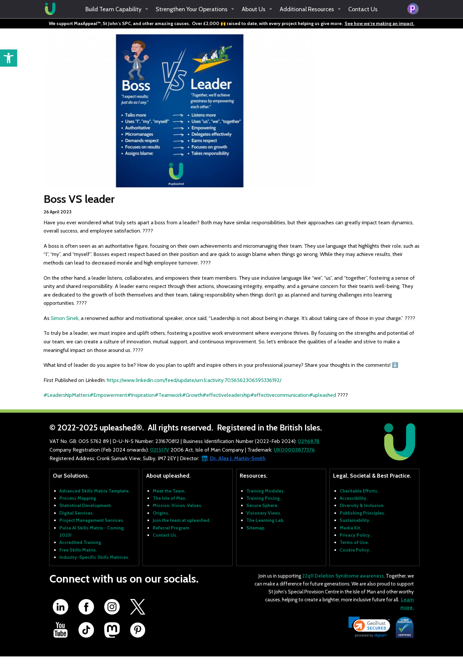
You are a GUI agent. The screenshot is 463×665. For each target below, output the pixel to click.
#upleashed (322, 395)
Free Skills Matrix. (78, 550)
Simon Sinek (64, 318)
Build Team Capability (113, 9)
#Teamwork (168, 395)
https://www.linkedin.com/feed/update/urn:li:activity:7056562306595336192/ (194, 380)
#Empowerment (108, 395)
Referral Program (171, 528)
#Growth (192, 395)
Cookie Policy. (355, 550)
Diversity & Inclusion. (362, 505)
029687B (309, 441)
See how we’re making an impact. (379, 23)
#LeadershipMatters (67, 395)
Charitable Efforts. (359, 491)
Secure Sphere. (262, 505)
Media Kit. (350, 528)
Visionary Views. (263, 513)
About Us (253, 9)
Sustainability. (355, 520)
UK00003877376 (294, 450)
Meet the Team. (169, 491)
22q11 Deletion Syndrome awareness (343, 576)
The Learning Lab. (265, 520)
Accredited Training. (80, 542)
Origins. (161, 513)
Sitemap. (255, 528)
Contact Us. (165, 535)
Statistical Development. (85, 505)
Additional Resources (307, 9)
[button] (8, 58)
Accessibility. (353, 498)
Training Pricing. (263, 498)
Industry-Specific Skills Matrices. (94, 557)
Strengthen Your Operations (192, 9)
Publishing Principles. (362, 513)
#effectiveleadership (226, 395)
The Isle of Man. (169, 498)
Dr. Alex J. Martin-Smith (237, 458)
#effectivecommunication (279, 395)
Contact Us (363, 9)
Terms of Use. (354, 542)
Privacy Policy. (355, 535)
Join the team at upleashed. (181, 520)
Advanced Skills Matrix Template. (94, 491)
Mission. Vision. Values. (177, 505)
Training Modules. (265, 491)
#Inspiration (141, 395)
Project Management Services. (91, 520)
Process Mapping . (78, 498)
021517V (159, 450)
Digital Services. (76, 513)
